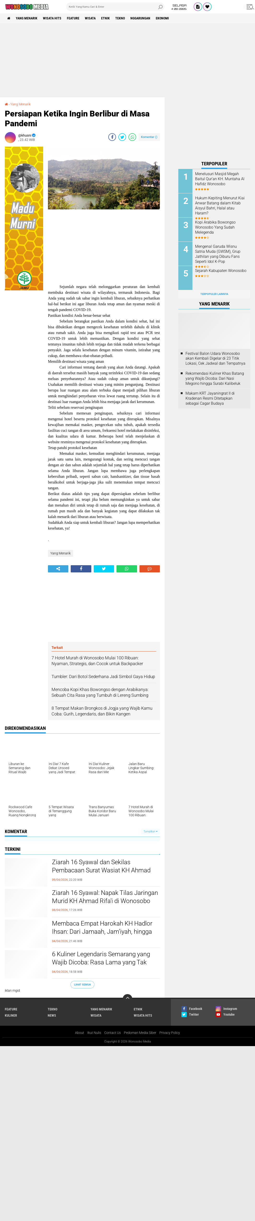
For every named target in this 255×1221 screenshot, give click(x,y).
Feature (73, 18)
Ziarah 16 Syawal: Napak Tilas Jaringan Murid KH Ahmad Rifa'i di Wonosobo (105, 896)
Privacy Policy (169, 1033)
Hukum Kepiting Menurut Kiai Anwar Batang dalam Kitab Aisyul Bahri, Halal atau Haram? (220, 205)
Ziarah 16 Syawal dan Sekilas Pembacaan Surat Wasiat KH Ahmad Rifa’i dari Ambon (101, 870)
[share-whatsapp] (132, 137)
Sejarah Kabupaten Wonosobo (220, 270)
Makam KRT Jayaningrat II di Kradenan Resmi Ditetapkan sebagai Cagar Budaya (210, 398)
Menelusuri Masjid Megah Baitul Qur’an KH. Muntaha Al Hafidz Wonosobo (219, 179)
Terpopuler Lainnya (214, 294)
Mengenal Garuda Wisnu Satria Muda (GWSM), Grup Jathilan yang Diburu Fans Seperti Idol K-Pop (217, 254)
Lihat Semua (82, 984)
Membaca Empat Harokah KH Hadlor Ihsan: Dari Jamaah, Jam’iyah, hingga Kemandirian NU (102, 931)
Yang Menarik (26, 18)
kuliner (11, 1015)
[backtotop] (127, 999)
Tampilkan (150, 831)
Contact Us (112, 1033)
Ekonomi (162, 18)
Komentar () (149, 137)
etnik (105, 18)
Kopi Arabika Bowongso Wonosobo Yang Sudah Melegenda (215, 227)
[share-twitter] (122, 137)
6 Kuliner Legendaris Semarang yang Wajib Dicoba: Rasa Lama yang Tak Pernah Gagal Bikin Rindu (101, 962)
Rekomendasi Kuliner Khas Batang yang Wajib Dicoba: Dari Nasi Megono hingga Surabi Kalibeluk (214, 378)
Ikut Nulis (94, 1033)
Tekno (120, 18)
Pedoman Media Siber (140, 1033)
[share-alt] (58, 568)
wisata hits (52, 18)
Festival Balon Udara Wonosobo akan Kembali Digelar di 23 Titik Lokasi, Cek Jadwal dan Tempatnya (215, 358)
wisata (90, 18)
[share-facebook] (112, 137)
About (79, 1033)
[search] (115, 6)
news (52, 1015)
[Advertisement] (127, 60)
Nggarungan (140, 18)
